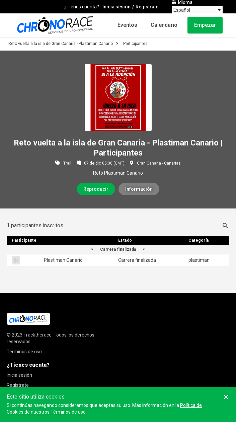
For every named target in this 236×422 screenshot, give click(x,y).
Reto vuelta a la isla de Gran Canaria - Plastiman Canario (60, 43)
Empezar (205, 25)
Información (139, 189)
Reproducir (95, 189)
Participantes (135, 43)
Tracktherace (37, 335)
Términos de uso (24, 351)
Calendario (164, 25)
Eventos (127, 25)
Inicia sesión (116, 6)
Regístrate (147, 6)
